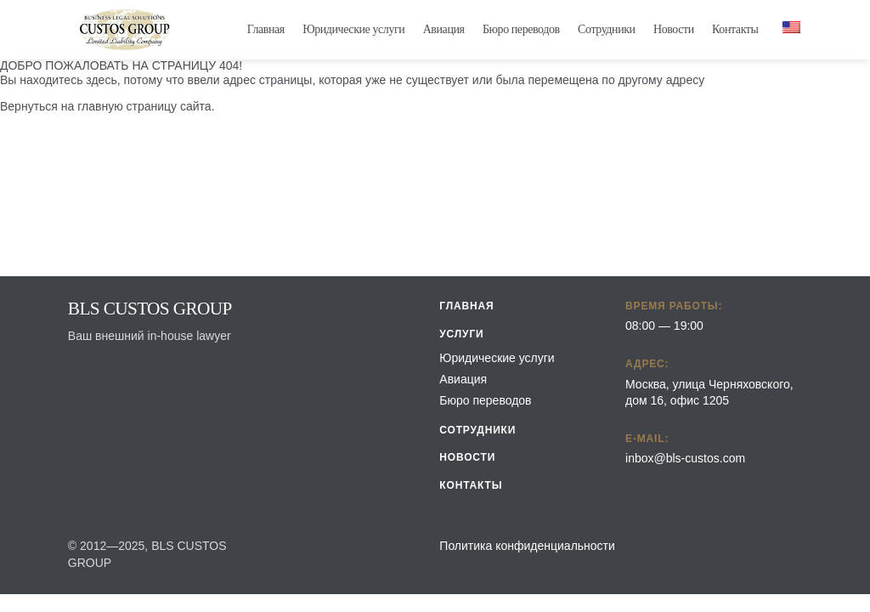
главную (99, 106)
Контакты (735, 29)
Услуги (461, 334)
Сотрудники (607, 29)
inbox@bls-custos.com (685, 458)
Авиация (444, 29)
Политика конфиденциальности (527, 545)
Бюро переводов (521, 29)
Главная (266, 29)
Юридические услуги (353, 29)
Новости (673, 29)
